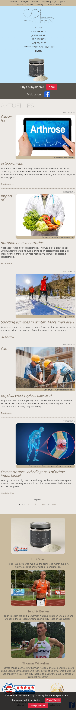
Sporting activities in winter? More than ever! (37, 322)
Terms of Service (54, 4)
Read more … (7, 184)
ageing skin (38, 31)
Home (38, 27)
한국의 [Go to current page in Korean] (62, 1)
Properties (39, 39)
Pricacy (40, 4)
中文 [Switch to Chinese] (54, 1)
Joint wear (39, 35)
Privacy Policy (53, 700)
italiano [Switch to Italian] (35, 1)
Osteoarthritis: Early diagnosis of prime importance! (33, 473)
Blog (38, 50)
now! (52, 87)
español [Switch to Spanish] (45, 1)
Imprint (30, 4)
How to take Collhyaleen (39, 47)
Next (44, 504)
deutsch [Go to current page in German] (14, 1)
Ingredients (38, 43)
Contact (20, 4)
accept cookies (38, 705)
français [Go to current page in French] (24, 1)
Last (54, 504)
